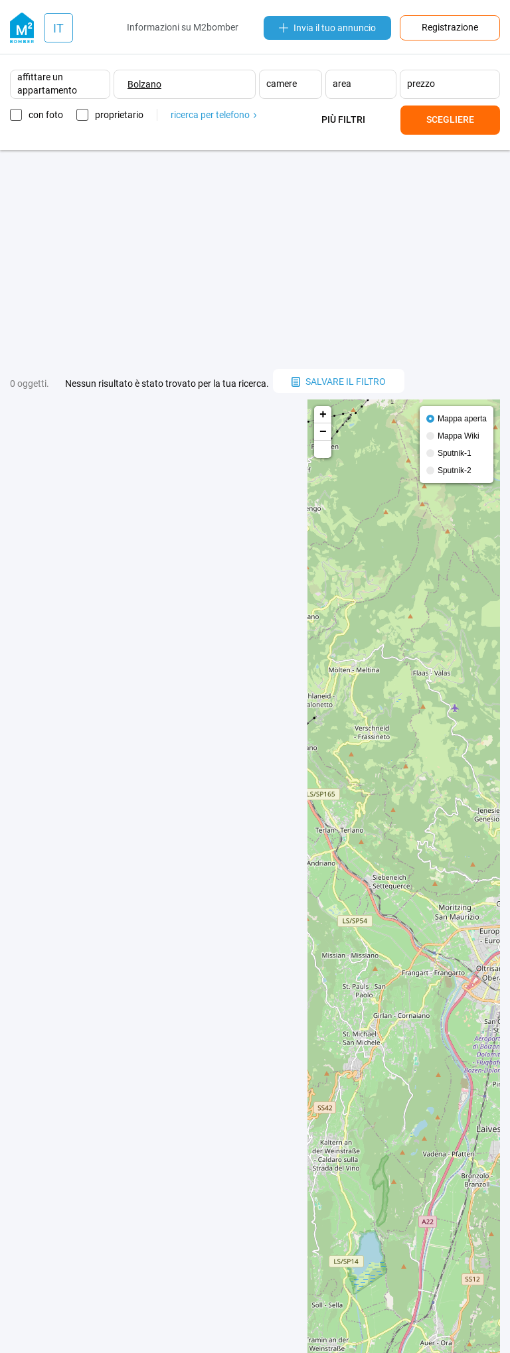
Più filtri (343, 119)
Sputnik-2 (454, 470)
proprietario (119, 114)
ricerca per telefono (213, 114)
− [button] (323, 432)
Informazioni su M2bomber (182, 27)
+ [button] (323, 415)
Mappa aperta (462, 418)
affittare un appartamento (47, 84)
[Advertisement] (255, 259)
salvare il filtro (339, 381)
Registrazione (450, 27)
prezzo (421, 83)
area (342, 83)
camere (281, 83)
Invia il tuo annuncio (327, 28)
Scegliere (450, 119)
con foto (46, 114)
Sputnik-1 (454, 453)
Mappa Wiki (458, 436)
